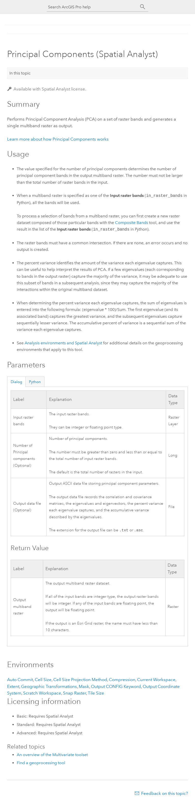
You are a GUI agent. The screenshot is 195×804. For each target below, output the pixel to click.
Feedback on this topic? (164, 793)
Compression (122, 680)
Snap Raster (74, 693)
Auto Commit (20, 680)
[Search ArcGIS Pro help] (92, 7)
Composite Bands (131, 222)
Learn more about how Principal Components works (58, 139)
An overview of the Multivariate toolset (52, 755)
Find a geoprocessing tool (41, 763)
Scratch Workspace (42, 693)
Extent (13, 686)
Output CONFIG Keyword (116, 686)
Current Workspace (156, 680)
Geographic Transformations (49, 686)
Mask (84, 686)
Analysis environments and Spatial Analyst (63, 343)
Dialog (16, 382)
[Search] (142, 6)
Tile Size (96, 693)
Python (35, 382)
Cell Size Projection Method (80, 680)
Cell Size (43, 680)
